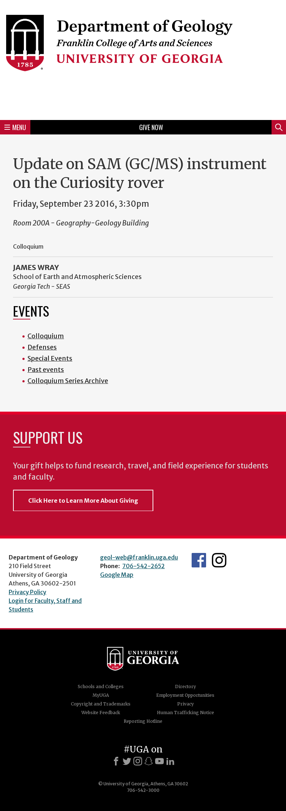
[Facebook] (116, 761)
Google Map (116, 574)
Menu (15, 127)
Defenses (42, 347)
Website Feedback (100, 712)
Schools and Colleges (101, 686)
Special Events (49, 358)
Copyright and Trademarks (101, 704)
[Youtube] (159, 761)
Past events (45, 369)
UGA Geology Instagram (219, 560)
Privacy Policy (27, 592)
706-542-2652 (143, 566)
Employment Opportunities (185, 695)
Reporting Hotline (143, 721)
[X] (127, 761)
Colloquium (45, 336)
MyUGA (101, 695)
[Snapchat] (148, 761)
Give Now (151, 127)
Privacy (185, 704)
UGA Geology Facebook (199, 560)
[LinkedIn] (170, 761)
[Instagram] (137, 761)
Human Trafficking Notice (185, 712)
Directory (185, 686)
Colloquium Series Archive (67, 381)
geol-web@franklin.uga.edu (139, 557)
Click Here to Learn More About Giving (83, 500)
